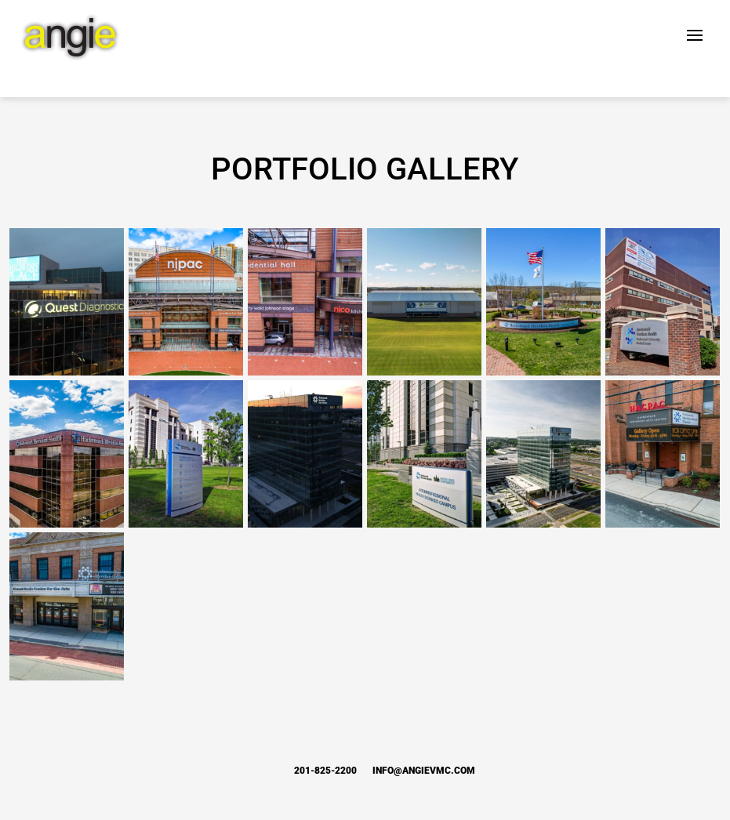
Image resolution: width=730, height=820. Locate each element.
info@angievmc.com (423, 770)
